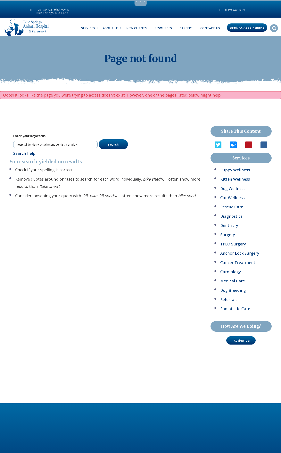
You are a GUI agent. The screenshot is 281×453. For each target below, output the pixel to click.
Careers (186, 28)
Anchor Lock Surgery (239, 253)
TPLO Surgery (233, 244)
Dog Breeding (233, 290)
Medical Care (232, 281)
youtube (144, 2)
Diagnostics (231, 216)
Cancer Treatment (237, 262)
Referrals (228, 299)
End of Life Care (235, 308)
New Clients (136, 28)
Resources (165, 28)
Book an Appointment (247, 28)
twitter (140, 2)
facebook (136, 2)
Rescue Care (231, 206)
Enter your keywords (29, 136)
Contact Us (210, 28)
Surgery (227, 234)
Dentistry (229, 225)
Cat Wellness (232, 197)
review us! (238, 340)
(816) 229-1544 (235, 9)
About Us (113, 28)
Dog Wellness (232, 188)
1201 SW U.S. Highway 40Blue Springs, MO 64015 (53, 11)
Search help (24, 153)
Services (90, 28)
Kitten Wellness (235, 179)
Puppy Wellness (235, 170)
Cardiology (230, 271)
